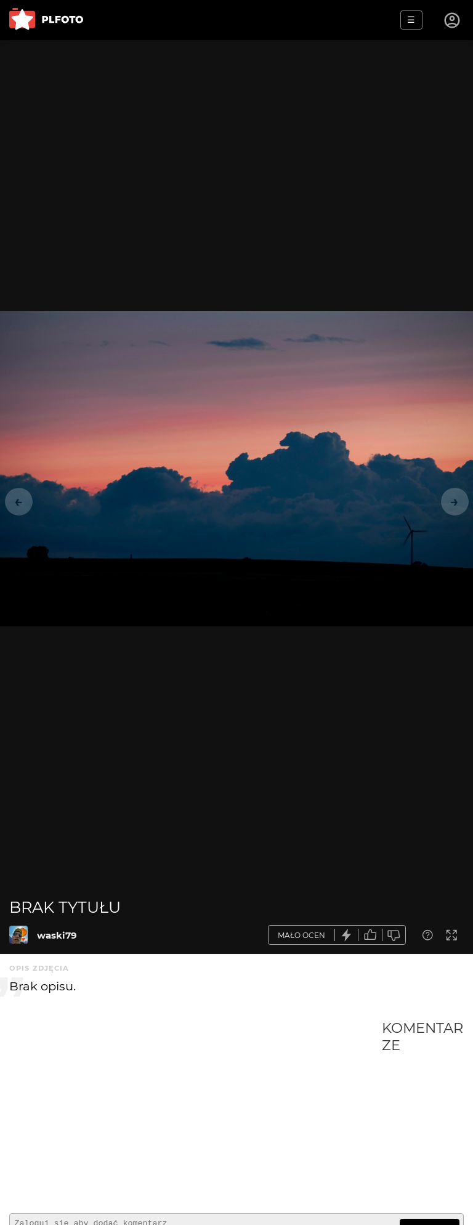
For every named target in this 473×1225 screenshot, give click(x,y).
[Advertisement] (195, 1111)
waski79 (57, 935)
